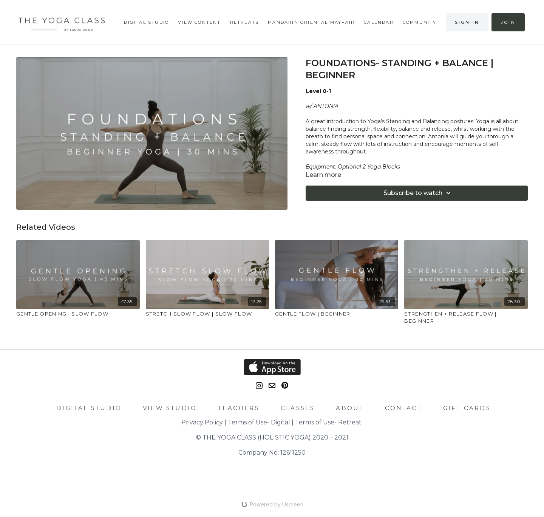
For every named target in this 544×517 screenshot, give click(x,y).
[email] (272, 385)
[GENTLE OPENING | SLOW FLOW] (77, 314)
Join (508, 22)
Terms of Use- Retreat (328, 422)
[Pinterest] (284, 385)
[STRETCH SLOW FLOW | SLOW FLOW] (207, 314)
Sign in (467, 22)
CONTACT (403, 408)
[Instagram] (259, 386)
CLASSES (298, 408)
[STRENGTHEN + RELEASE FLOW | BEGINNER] (465, 317)
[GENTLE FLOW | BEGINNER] (336, 314)
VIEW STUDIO (170, 408)
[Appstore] (272, 367)
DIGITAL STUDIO (89, 408)
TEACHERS (239, 408)
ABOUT (350, 408)
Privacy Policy (202, 422)
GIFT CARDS (467, 408)
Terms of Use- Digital (259, 422)
